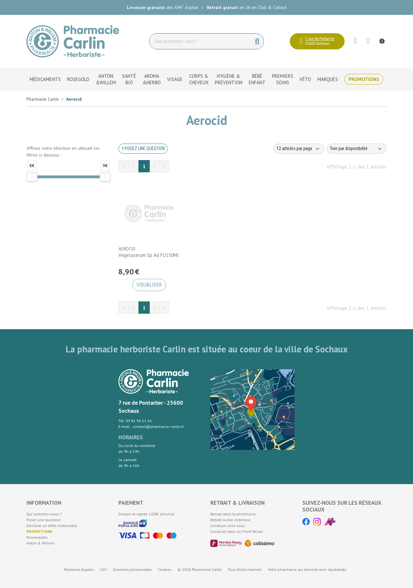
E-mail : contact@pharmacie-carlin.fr (151, 426)
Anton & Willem (40, 543)
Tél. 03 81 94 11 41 (135, 420)
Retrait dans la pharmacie (233, 514)
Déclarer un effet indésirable (51, 525)
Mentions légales (79, 569)
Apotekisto (307, 569)
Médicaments (45, 79)
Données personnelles (132, 569)
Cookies (164, 569)
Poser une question (43, 519)
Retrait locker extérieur (230, 519)
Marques (327, 79)
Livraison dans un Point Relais (236, 531)
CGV (103, 569)
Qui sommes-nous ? (44, 514)
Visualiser (149, 285)
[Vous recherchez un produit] (200, 41)
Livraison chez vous (227, 525)
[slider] (31, 176)
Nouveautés (37, 537)
